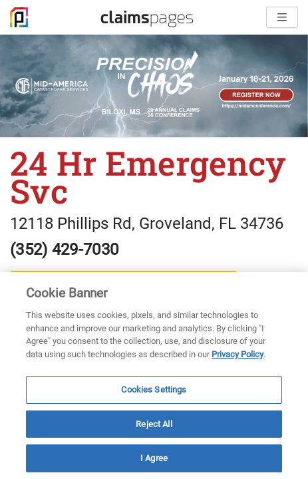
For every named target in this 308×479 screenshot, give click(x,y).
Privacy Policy (237, 354)
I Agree (154, 458)
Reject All (154, 424)
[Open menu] (282, 17)
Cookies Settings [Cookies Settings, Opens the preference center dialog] (153, 390)
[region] (154, 375)
